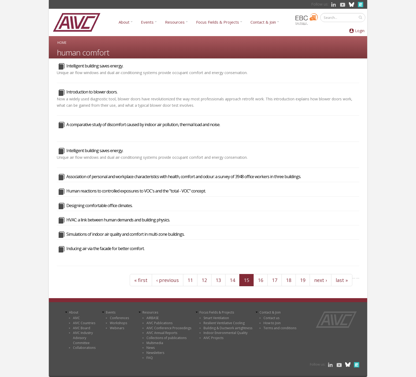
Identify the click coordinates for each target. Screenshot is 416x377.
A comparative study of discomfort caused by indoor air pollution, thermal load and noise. (143, 124)
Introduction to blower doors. (91, 92)
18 (288, 280)
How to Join (272, 323)
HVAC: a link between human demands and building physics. (118, 220)
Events (147, 22)
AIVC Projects (213, 338)
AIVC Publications (159, 323)
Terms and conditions (279, 328)
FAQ (149, 357)
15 (246, 280)
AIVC (76, 318)
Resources (175, 22)
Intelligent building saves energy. (94, 66)
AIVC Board (81, 328)
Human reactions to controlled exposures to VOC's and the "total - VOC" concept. (136, 191)
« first (141, 280)
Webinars (117, 328)
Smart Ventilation (216, 318)
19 (302, 280)
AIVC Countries (84, 323)
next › (320, 280)
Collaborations (84, 347)
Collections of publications (166, 338)
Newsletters (155, 352)
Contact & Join (263, 22)
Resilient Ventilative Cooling (224, 323)
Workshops (118, 323)
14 (232, 280)
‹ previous (167, 280)
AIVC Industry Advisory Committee (83, 338)
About (124, 22)
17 (274, 280)
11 (190, 280)
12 (204, 280)
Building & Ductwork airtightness (227, 328)
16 (260, 280)
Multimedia (154, 343)
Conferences (119, 318)
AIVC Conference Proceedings (168, 328)
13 (218, 280)
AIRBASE (152, 318)
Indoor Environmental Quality (225, 333)
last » (342, 280)
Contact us (271, 318)
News (150, 347)
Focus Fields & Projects (217, 22)
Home (61, 42)
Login (360, 30)
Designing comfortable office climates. (99, 205)
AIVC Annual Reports (161, 333)
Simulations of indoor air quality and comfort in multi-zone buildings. (125, 234)
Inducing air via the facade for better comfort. (105, 248)
